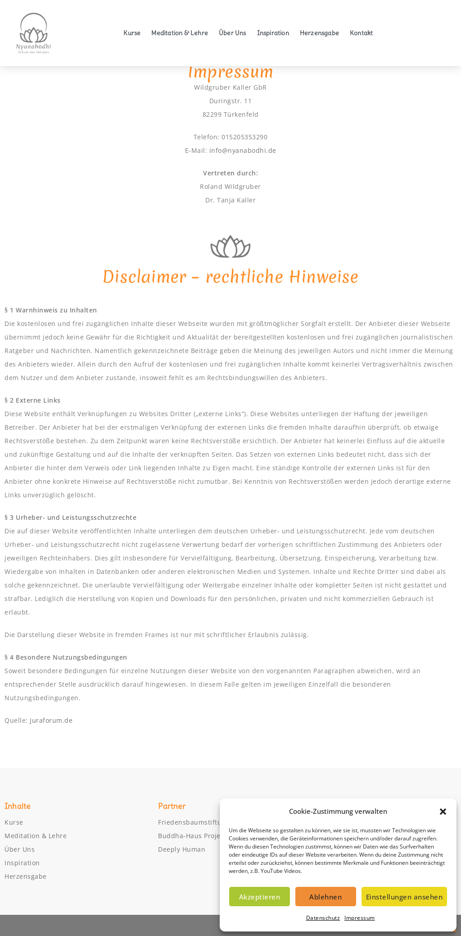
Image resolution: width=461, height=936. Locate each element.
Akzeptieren (259, 896)
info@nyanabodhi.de (242, 150)
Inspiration (273, 33)
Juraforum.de (51, 720)
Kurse (131, 33)
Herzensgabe (319, 33)
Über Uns (232, 33)
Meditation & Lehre (179, 33)
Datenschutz (323, 918)
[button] (442, 811)
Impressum (359, 918)
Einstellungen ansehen (404, 896)
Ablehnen (325, 896)
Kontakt (361, 33)
